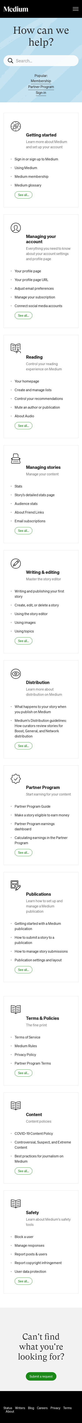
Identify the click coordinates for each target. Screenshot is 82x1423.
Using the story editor (31, 613)
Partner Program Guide (33, 806)
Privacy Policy (25, 1054)
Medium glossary (28, 185)
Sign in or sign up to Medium (36, 159)
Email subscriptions (30, 521)
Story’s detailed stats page (35, 495)
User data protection (30, 1271)
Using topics (24, 631)
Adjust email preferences (34, 288)
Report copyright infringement (38, 1262)
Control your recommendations (39, 398)
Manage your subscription (35, 297)
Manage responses (29, 1245)
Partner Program (41, 86)
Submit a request (41, 1376)
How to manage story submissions (41, 951)
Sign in (41, 92)
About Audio (24, 416)
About (10, 1411)
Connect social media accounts (38, 305)
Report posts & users (31, 1254)
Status (7, 1408)
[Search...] (41, 60)
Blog (31, 1408)
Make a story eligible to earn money (42, 815)
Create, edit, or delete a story (37, 605)
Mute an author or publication (37, 407)
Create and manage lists (33, 390)
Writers (20, 1408)
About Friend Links (29, 512)
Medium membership (32, 176)
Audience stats (26, 503)
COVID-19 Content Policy (34, 1133)
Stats (18, 486)
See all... (23, 195)
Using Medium (26, 167)
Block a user (24, 1236)
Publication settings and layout (38, 960)
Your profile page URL (31, 279)
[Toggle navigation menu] (75, 9)
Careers (42, 1408)
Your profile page (28, 271)
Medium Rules (26, 1046)
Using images (25, 622)
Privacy (55, 1408)
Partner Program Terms (33, 1063)
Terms (67, 1408)
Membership (41, 80)
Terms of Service (27, 1037)
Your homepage (27, 381)
